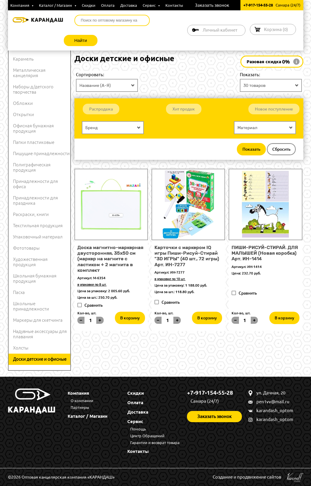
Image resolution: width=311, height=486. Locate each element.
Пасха (19, 292)
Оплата (108, 5)
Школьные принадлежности (31, 306)
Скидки (88, 5)
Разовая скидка (268, 61)
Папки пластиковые (33, 142)
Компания (21, 5)
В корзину (130, 318)
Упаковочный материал (38, 236)
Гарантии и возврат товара (155, 443)
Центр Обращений (147, 436)
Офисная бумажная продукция (33, 128)
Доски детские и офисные (39, 359)
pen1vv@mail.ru (272, 401)
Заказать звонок (212, 5)
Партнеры (80, 407)
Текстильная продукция (38, 225)
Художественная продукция (30, 262)
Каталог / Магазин (57, 5)
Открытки (23, 114)
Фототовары (26, 248)
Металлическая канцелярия (29, 73)
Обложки (23, 103)
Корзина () (276, 29)
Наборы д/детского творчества (33, 89)
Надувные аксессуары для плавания (40, 334)
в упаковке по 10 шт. (169, 279)
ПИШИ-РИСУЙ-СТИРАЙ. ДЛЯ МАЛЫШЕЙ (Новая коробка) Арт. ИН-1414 (265, 253)
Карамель (23, 58)
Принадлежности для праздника (35, 200)
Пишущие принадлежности (41, 153)
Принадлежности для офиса (35, 184)
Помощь (138, 429)
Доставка (128, 5)
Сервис (151, 5)
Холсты (20, 347)
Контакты (174, 5)
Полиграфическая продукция (32, 167)
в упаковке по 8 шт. (92, 284)
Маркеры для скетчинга (38, 320)
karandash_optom (274, 410)
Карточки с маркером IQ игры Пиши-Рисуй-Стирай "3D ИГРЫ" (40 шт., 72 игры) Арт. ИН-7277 (186, 256)
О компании (82, 401)
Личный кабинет (220, 29)
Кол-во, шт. (86, 313)
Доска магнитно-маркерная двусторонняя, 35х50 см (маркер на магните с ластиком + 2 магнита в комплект (110, 259)
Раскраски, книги (31, 214)
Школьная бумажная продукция (34, 278)
